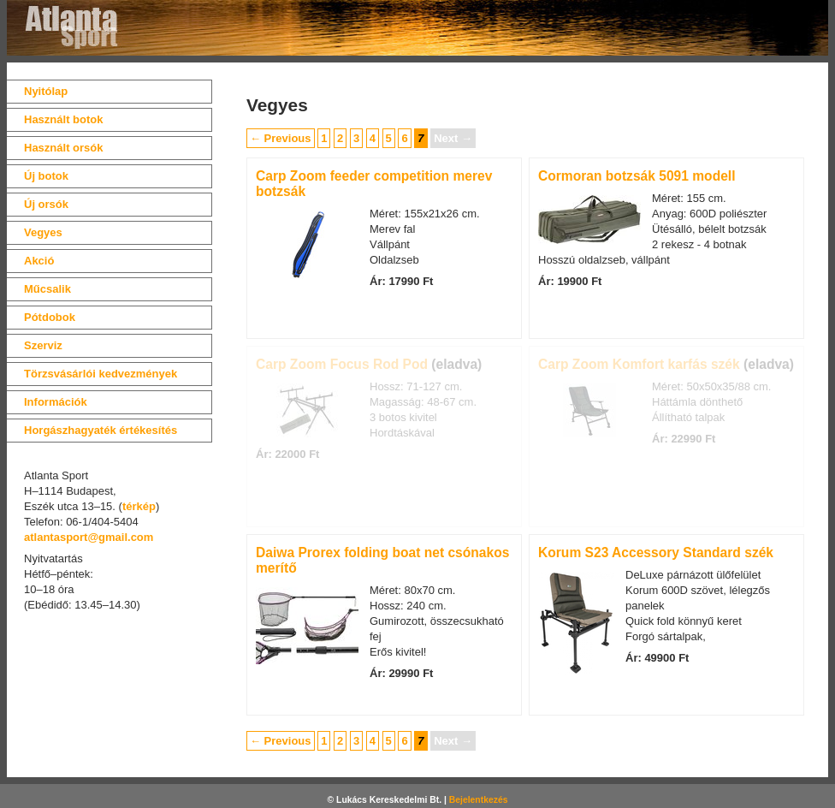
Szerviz (43, 345)
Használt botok (63, 119)
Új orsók (46, 204)
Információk (55, 401)
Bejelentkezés (478, 800)
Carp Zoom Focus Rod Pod (342, 364)
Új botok (46, 175)
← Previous (280, 138)
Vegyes (43, 232)
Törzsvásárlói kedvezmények (100, 373)
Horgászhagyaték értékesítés (100, 430)
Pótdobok (49, 317)
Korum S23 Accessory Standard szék (655, 552)
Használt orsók (63, 147)
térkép (139, 506)
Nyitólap (46, 91)
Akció (39, 260)
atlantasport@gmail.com (88, 537)
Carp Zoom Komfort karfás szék (639, 364)
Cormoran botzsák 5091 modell (637, 176)
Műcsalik (47, 288)
